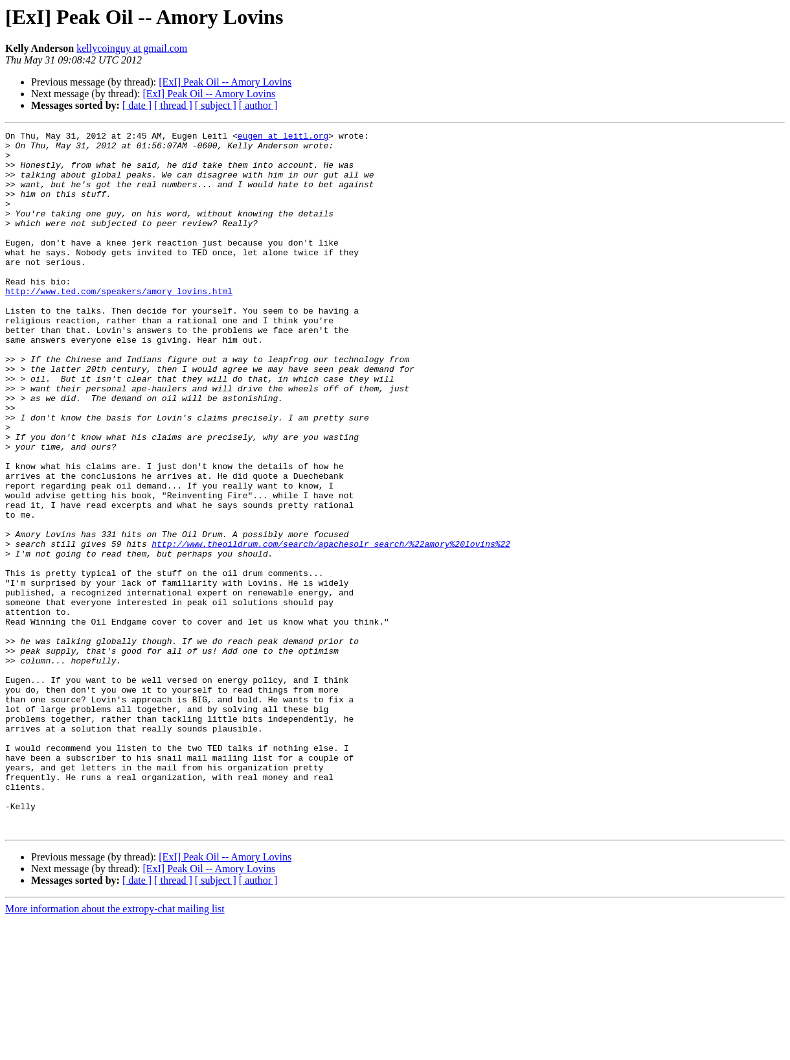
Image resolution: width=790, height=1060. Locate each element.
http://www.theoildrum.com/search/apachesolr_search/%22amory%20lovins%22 (331, 627)
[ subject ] (215, 105)
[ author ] (258, 105)
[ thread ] (173, 105)
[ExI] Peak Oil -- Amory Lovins (225, 81)
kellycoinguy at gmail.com (131, 48)
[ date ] (137, 105)
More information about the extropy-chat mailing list (115, 1048)
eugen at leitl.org (283, 137)
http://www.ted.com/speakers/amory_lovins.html (118, 324)
